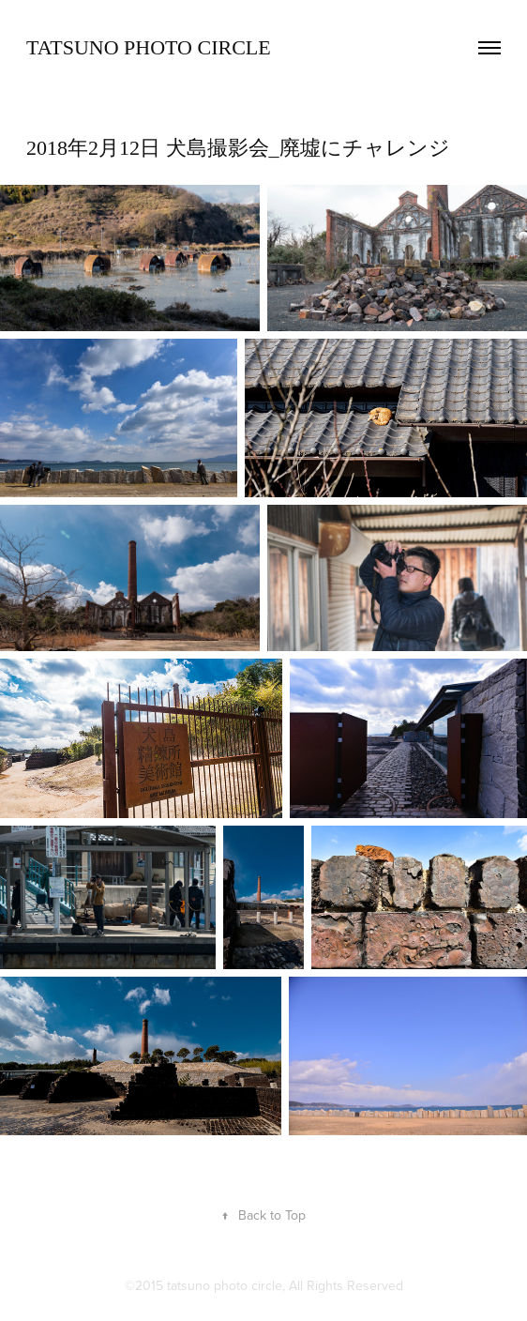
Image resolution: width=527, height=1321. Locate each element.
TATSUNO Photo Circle (148, 47)
